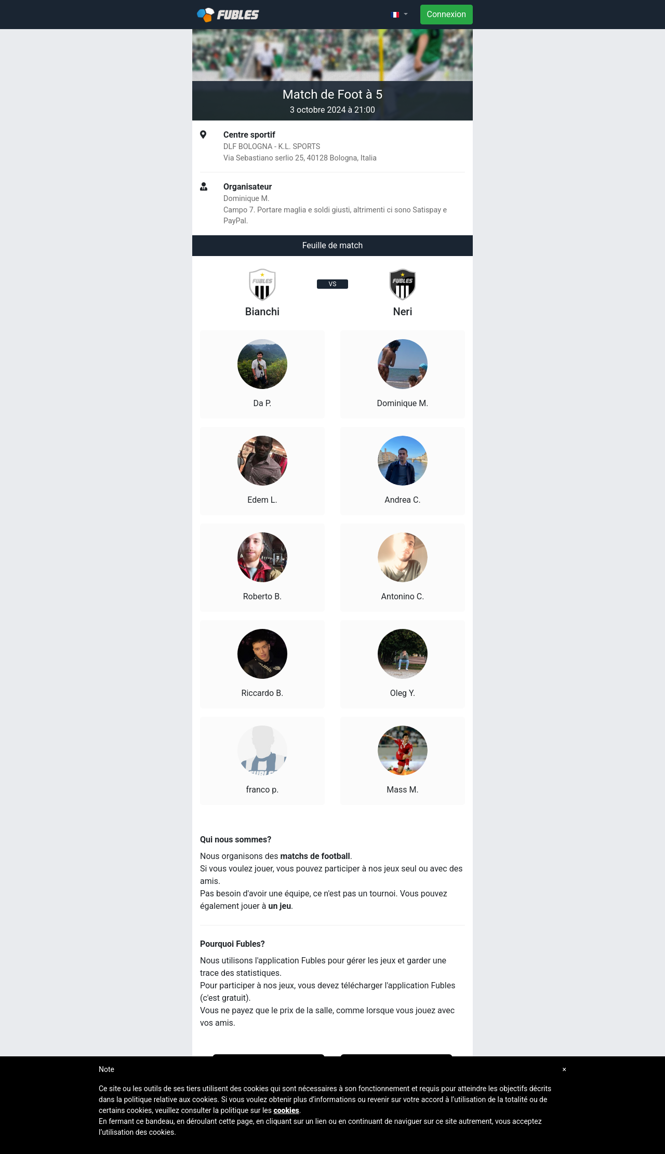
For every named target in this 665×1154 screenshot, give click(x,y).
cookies (286, 1110)
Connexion (446, 14)
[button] (399, 14)
